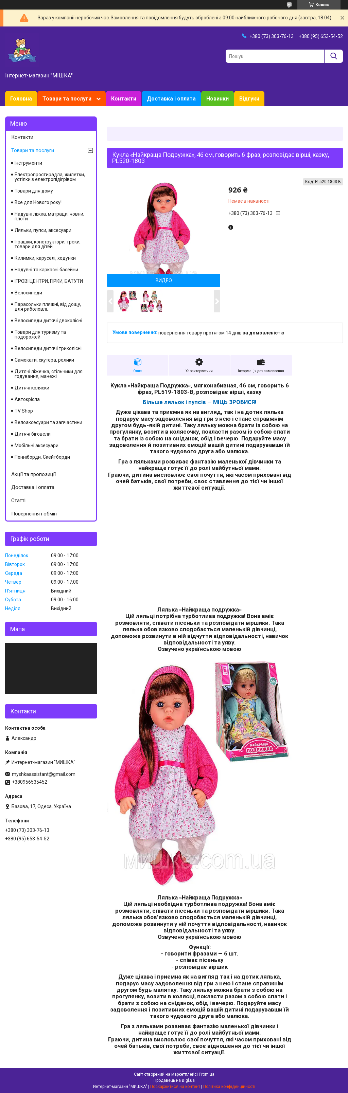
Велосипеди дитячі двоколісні (48, 320)
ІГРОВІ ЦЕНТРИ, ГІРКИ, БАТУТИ (49, 281)
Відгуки (249, 98)
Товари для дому (34, 191)
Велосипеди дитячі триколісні (48, 348)
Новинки (217, 98)
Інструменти (28, 163)
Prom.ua (206, 1074)
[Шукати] (333, 56)
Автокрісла (27, 399)
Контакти (123, 98)
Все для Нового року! (38, 202)
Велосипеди (28, 292)
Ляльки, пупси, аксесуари (43, 230)
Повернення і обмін (34, 514)
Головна (21, 98)
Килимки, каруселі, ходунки (45, 258)
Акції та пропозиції (33, 474)
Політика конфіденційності (229, 1086)
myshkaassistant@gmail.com (43, 774)
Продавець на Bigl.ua (174, 1080)
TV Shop (24, 411)
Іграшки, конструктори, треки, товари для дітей (48, 244)
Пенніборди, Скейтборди (42, 457)
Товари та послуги (66, 98)
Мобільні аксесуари (36, 445)
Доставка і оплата (171, 98)
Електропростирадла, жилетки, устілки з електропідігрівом (50, 177)
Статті (18, 500)
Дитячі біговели (33, 434)
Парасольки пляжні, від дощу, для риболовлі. (48, 307)
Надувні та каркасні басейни (46, 269)
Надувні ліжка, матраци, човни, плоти (49, 216)
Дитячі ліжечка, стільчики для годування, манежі (49, 374)
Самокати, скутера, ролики (44, 360)
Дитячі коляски (32, 387)
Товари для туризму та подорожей (40, 334)
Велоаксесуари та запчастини (48, 422)
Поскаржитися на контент (175, 1086)
